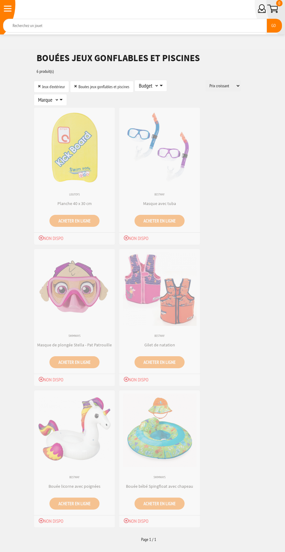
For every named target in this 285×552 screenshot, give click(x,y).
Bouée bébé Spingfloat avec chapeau (159, 486)
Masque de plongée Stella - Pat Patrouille (74, 345)
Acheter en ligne (74, 221)
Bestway (159, 194)
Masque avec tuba (159, 203)
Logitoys (74, 194)
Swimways (74, 336)
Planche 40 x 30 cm (74, 203)
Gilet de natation (159, 345)
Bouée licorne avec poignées (74, 486)
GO (273, 25)
